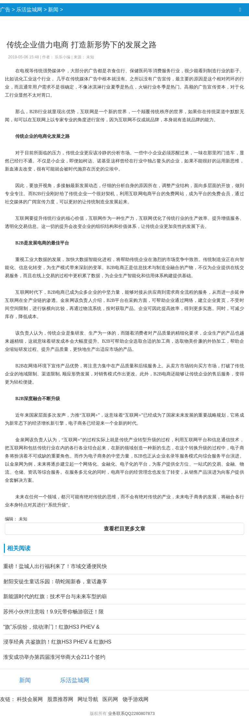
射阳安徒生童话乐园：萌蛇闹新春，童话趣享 (55, 581)
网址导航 (87, 699)
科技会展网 (30, 699)
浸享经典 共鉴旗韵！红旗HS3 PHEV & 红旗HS (57, 642)
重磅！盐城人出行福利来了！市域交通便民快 (55, 566)
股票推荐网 (60, 699)
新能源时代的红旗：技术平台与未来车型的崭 (55, 596)
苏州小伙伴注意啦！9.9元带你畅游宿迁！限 (53, 611)
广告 (5, 9)
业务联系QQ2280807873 (131, 713)
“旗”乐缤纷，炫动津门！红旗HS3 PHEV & (51, 627)
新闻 (53, 9)
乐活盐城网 (29, 9)
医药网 (110, 699)
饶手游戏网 (135, 699)
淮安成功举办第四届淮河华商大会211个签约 (54, 657)
